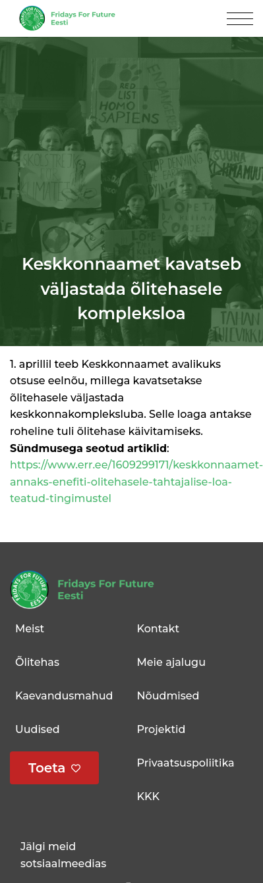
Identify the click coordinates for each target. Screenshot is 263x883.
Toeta (47, 768)
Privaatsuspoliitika (186, 763)
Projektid (161, 729)
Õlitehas (37, 662)
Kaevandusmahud (64, 696)
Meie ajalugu (171, 662)
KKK (148, 796)
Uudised (37, 729)
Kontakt (158, 628)
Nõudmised (168, 696)
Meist (29, 628)
